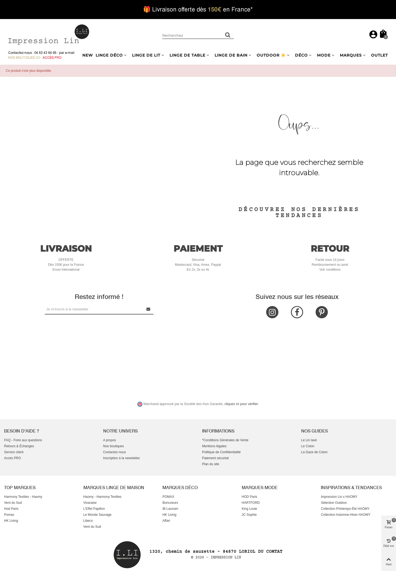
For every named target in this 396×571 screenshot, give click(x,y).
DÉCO (301, 55)
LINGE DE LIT (146, 55)
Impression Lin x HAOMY (339, 497)
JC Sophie (249, 515)
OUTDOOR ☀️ (271, 55)
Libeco (88, 521)
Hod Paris (11, 509)
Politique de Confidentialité (221, 452)
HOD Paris (249, 497)
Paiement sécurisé (215, 458)
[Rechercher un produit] (227, 34)
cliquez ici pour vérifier (241, 404)
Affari (166, 521)
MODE (324, 55)
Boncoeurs (170, 503)
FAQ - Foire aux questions (23, 440)
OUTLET (379, 55)
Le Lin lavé (309, 440)
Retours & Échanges (19, 446)
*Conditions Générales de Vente (225, 440)
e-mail (69, 53)
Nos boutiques (113, 446)
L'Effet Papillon (94, 509)
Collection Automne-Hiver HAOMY (345, 515)
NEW (87, 55)
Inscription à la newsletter (121, 458)
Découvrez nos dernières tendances (299, 212)
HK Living (11, 521)
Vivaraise (90, 503)
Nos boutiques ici (24, 57)
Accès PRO (12, 458)
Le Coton (308, 446)
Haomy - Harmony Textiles (102, 497)
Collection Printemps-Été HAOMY (345, 509)
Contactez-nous (114, 452)
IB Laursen (170, 509)
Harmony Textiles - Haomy (23, 497)
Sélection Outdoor (334, 503)
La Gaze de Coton (314, 452)
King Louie (249, 509)
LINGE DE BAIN (231, 55)
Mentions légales (214, 446)
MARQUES (351, 55)
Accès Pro (52, 57)
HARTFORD (251, 503)
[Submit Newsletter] (148, 309)
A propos (109, 440)
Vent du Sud (13, 503)
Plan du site (210, 464)
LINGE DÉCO (109, 55)
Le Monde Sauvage (97, 515)
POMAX (168, 497)
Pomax (9, 515)
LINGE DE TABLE (187, 55)
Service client (13, 452)
